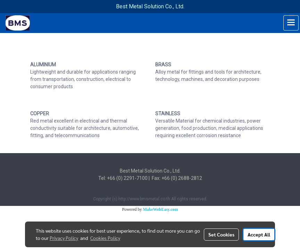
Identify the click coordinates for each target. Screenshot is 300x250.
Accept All (259, 234)
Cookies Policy (105, 238)
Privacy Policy (64, 238)
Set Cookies (221, 234)
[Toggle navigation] (291, 23)
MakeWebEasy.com (160, 209)
